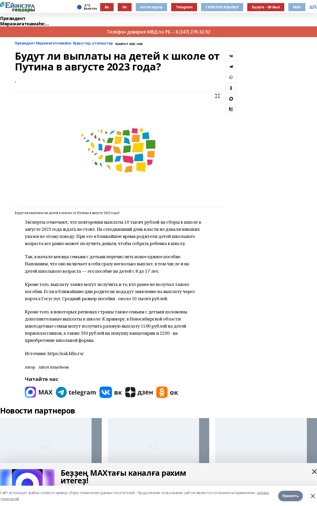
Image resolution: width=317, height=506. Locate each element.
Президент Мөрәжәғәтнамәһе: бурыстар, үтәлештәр (25, 21)
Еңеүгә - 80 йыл (266, 7)
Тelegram (184, 7)
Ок (124, 7)
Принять (290, 495)
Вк (107, 7)
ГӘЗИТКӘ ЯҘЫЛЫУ (222, 7)
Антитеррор (151, 7)
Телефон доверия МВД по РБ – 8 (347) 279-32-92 (158, 32)
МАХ (297, 7)
